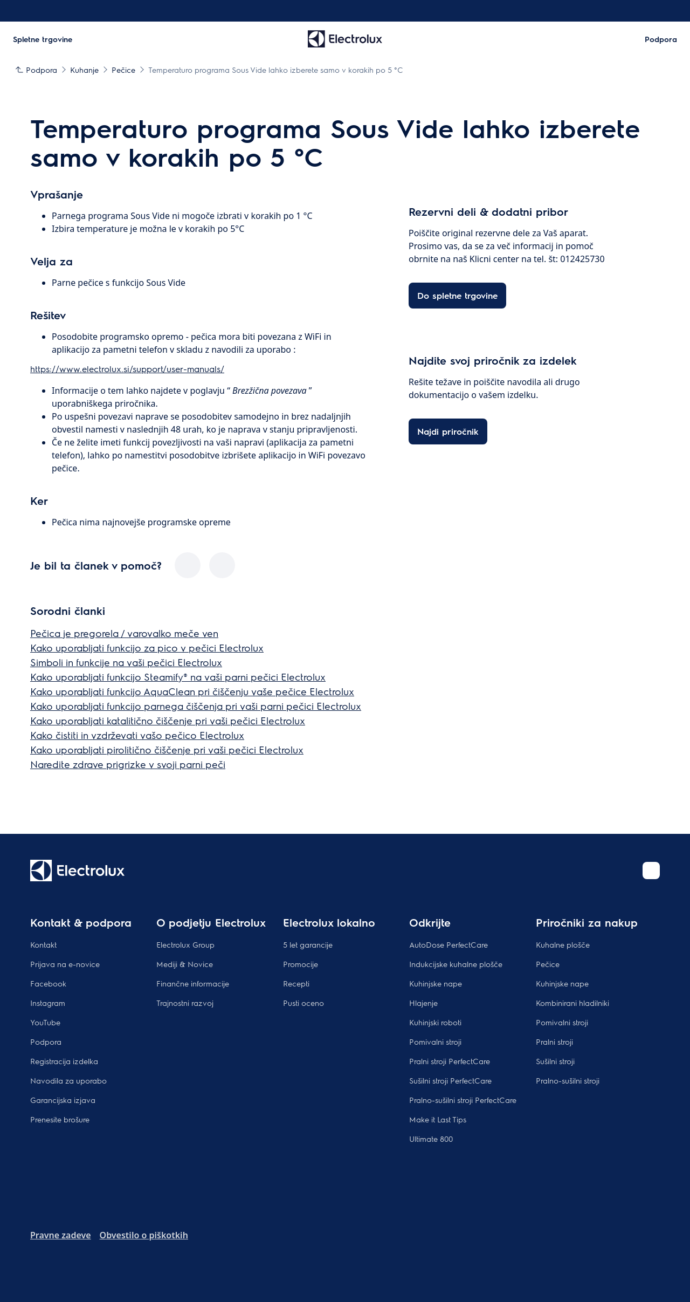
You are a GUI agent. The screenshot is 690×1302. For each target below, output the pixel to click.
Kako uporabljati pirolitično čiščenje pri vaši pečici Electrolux (166, 749)
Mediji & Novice (184, 964)
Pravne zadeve (60, 1235)
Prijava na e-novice (65, 964)
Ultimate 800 (431, 1138)
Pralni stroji (554, 1041)
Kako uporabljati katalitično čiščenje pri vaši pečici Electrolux (167, 720)
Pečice (548, 964)
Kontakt (43, 944)
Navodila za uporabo (68, 1080)
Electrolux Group (185, 944)
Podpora (45, 1041)
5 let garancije (308, 944)
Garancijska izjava (62, 1100)
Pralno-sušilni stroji (567, 1080)
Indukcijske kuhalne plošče (455, 964)
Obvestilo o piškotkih (144, 1235)
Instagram (47, 1003)
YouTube (45, 1022)
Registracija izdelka (64, 1061)
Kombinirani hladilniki (572, 1003)
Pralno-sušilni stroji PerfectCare (462, 1100)
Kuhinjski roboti (435, 1022)
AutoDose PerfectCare (448, 944)
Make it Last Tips (437, 1119)
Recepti (296, 983)
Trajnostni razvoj (184, 1003)
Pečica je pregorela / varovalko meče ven (124, 633)
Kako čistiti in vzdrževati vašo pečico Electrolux (137, 735)
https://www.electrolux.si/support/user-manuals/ (127, 368)
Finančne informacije (192, 983)
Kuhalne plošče (563, 944)
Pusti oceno (303, 1003)
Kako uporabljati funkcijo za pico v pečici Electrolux (147, 647)
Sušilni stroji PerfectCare (450, 1080)
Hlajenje (423, 1003)
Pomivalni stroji (435, 1041)
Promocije (300, 964)
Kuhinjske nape (435, 983)
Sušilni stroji (555, 1061)
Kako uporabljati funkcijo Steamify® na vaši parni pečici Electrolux (178, 676)
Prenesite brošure (59, 1119)
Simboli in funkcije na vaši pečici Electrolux (126, 662)
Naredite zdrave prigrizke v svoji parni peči (127, 764)
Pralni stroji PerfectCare (449, 1061)
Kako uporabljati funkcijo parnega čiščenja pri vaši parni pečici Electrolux (195, 706)
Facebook (48, 983)
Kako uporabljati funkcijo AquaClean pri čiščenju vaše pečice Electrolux (192, 691)
